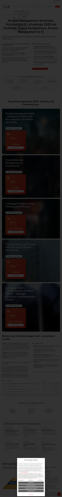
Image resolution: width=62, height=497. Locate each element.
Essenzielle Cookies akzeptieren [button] (31, 488)
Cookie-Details (31, 494)
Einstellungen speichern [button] (31, 485)
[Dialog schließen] (44, 459)
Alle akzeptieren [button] (31, 482)
